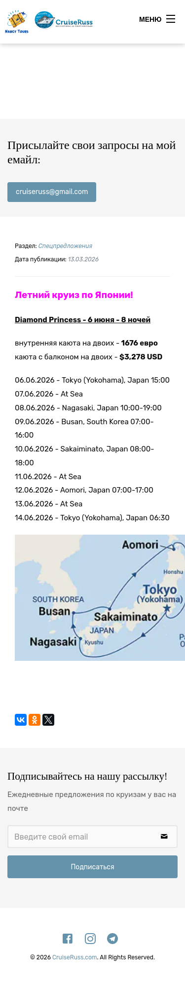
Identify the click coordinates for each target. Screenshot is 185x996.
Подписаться (92, 867)
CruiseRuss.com (74, 957)
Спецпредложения (65, 246)
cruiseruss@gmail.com (52, 192)
